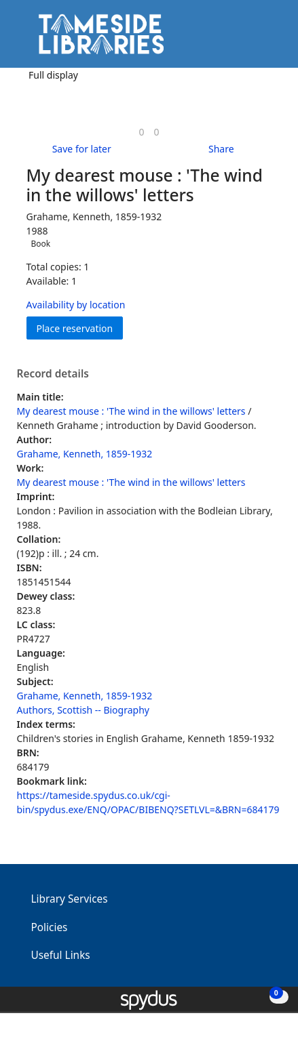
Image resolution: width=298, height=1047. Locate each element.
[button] (250, 39)
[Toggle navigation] (267, 39)
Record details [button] (53, 374)
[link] (141, 131)
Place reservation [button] (80, 328)
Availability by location (76, 304)
